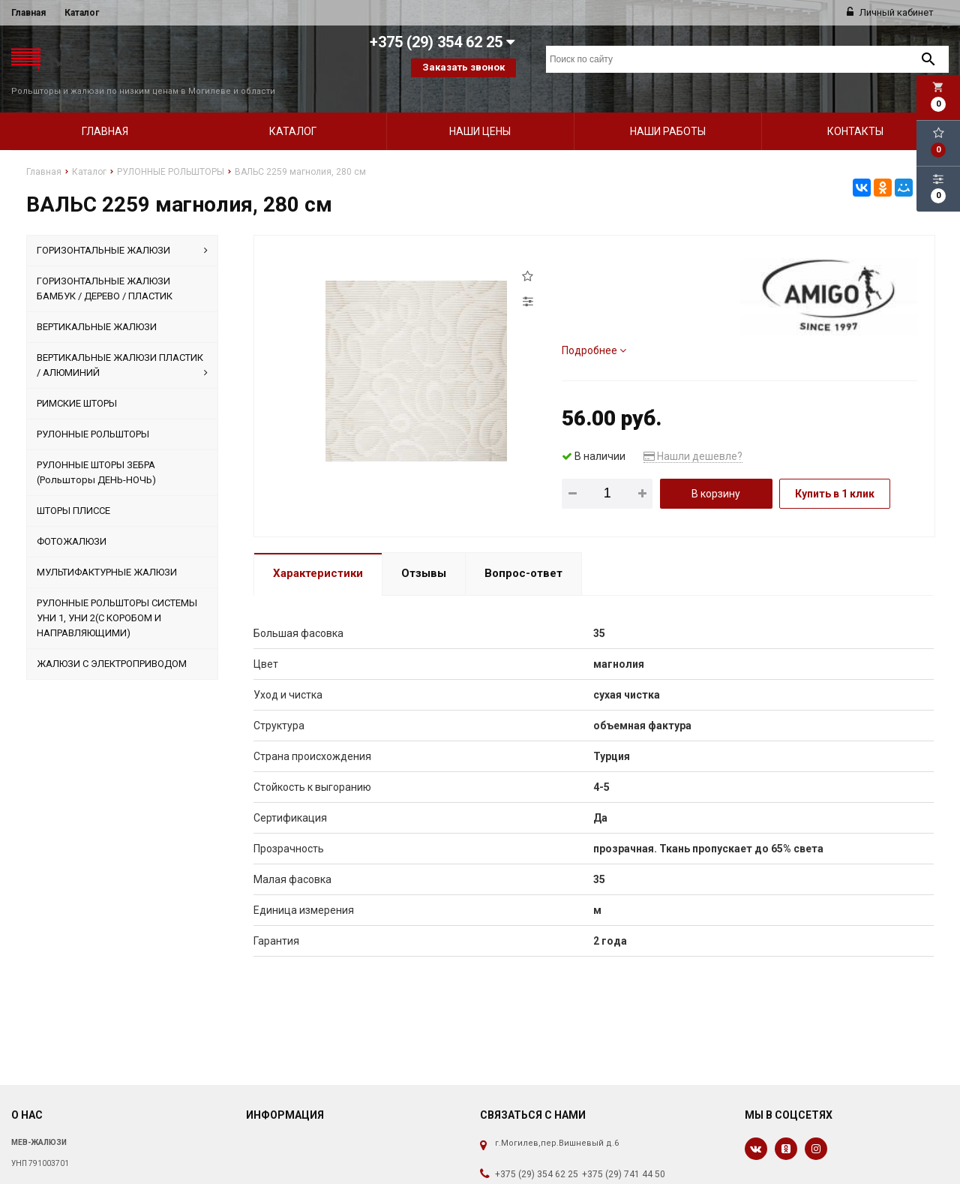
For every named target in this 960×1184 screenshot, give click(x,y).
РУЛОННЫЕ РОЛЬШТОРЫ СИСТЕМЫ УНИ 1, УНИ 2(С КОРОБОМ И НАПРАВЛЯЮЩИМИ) (117, 598)
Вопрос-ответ (523, 554)
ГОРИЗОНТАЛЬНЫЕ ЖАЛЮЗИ (122, 231)
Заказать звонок (463, 67)
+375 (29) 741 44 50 (623, 1154)
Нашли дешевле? (693, 437)
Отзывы (423, 554)
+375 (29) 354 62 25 (536, 1154)
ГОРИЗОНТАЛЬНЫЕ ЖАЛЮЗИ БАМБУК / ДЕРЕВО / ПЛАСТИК (104, 269)
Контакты (855, 112)
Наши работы (668, 112)
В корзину (716, 474)
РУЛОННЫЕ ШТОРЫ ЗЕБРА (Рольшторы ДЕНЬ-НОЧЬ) (96, 453)
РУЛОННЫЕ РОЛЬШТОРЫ (93, 414)
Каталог (81, 13)
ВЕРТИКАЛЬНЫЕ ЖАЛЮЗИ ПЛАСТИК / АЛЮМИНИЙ (122, 346)
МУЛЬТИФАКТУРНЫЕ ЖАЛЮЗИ (107, 552)
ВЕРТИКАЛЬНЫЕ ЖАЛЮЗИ (97, 307)
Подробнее (594, 331)
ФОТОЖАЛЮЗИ (71, 521)
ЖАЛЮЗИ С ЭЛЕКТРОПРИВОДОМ (112, 644)
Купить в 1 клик (834, 474)
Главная (28, 13)
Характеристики (318, 554)
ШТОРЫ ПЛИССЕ (73, 491)
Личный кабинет (890, 12)
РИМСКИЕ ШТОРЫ (77, 383)
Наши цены (480, 112)
